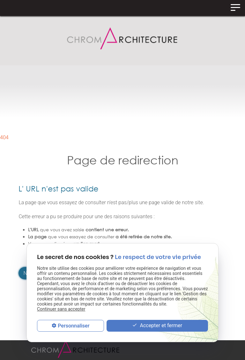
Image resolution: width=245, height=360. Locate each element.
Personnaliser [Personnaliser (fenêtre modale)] (73, 326)
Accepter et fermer (157, 325)
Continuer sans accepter (61, 309)
